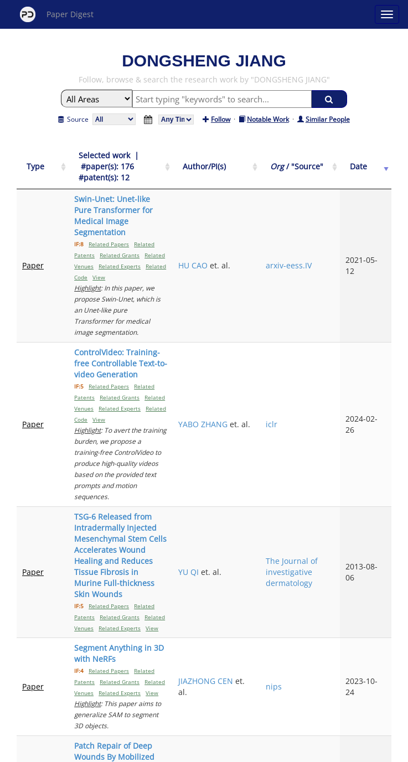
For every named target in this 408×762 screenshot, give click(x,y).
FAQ (158, 751)
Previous (154, 656)
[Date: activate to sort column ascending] (372, 161)
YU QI (249, 422)
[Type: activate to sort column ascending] (35, 161)
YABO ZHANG (263, 324)
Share (261, 751)
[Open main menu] (387, 14)
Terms (209, 751)
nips (310, 493)
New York (293, 751)
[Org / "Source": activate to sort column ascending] (325, 161)
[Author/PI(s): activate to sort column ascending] (265, 161)
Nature (315, 574)
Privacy (235, 751)
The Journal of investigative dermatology (325, 422)
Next (262, 656)
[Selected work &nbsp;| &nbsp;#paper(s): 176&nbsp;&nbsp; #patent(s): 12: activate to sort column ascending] (144, 161)
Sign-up (181, 751)
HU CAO (253, 226)
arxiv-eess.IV (325, 226)
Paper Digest (57, 14)
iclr (308, 330)
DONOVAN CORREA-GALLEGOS (258, 568)
